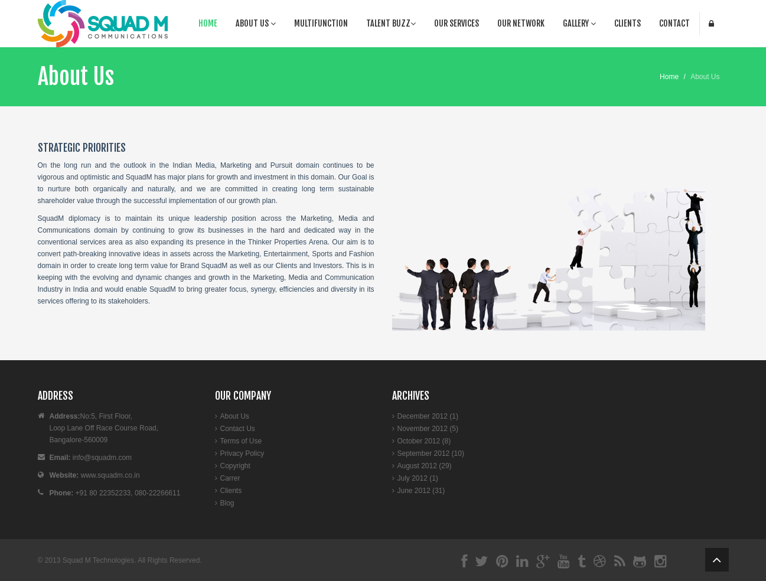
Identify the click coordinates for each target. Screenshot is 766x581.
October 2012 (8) (424, 441)
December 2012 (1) (427, 416)
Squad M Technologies (98, 560)
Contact (674, 23)
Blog (227, 503)
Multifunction (321, 23)
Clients (627, 23)
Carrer (230, 478)
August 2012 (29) (424, 466)
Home (207, 23)
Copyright (235, 466)
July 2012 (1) (417, 478)
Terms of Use (241, 441)
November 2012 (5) (427, 429)
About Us (256, 23)
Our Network (521, 23)
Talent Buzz (391, 23)
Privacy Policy (242, 453)
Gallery (579, 23)
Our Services (456, 23)
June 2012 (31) (421, 491)
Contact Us (237, 429)
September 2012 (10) (430, 453)
